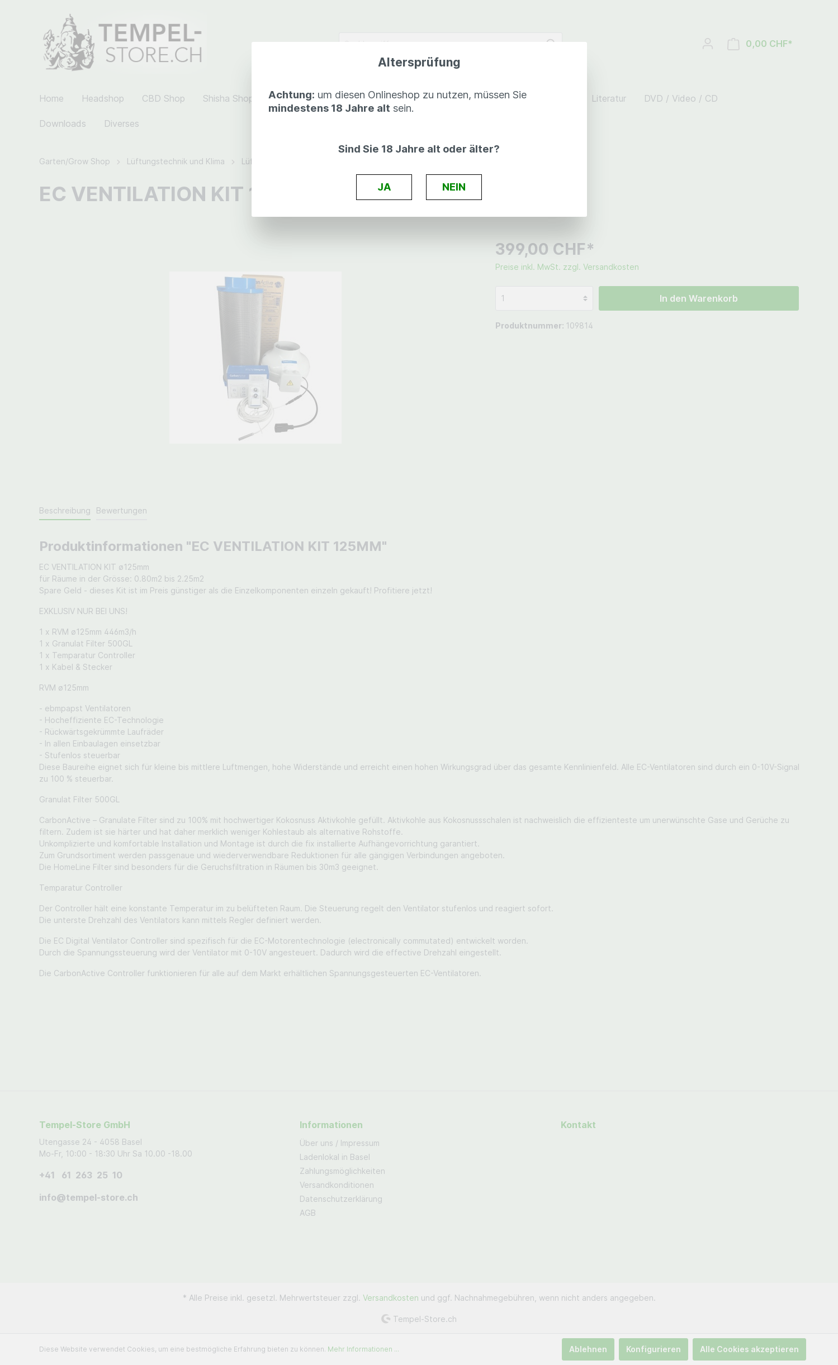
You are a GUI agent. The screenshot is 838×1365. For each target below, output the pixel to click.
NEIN (454, 186)
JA (384, 186)
